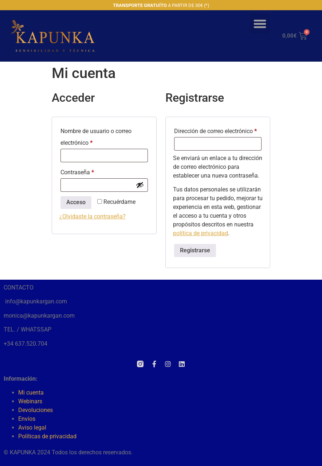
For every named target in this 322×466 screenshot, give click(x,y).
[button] (260, 24)
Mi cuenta (31, 392)
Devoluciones (35, 410)
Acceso (76, 202)
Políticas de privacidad (47, 436)
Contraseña (91, 171)
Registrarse (195, 250)
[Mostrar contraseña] (140, 185)
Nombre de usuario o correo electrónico (95, 135)
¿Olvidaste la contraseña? (92, 216)
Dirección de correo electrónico (218, 130)
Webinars (30, 401)
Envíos (26, 418)
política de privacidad (200, 233)
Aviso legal (32, 427)
